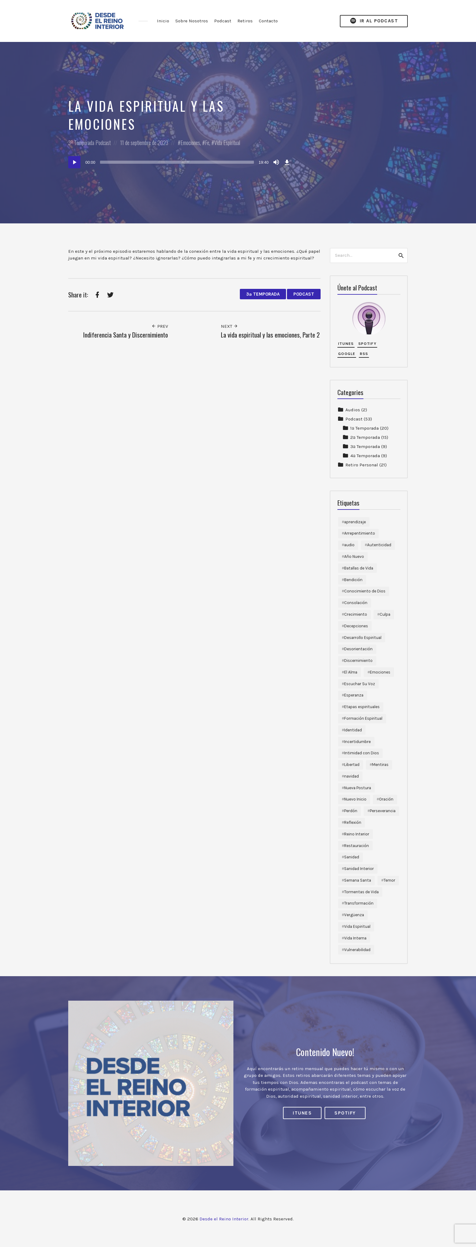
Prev (159, 326)
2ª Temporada (365, 437)
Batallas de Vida (358, 568)
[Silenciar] (276, 162)
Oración (386, 799)
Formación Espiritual (363, 718)
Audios (352, 410)
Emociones (190, 143)
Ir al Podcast (374, 21)
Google (346, 353)
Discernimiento (358, 660)
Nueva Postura (357, 788)
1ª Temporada (364, 428)
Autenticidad (379, 545)
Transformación (359, 903)
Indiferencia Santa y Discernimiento (125, 334)
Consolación (355, 602)
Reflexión (352, 822)
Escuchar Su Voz (359, 683)
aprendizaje (355, 522)
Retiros (245, 21)
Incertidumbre (357, 741)
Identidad (353, 730)
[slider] (177, 162)
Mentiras (380, 764)
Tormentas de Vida (361, 892)
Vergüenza (354, 915)
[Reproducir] (74, 162)
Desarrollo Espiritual (362, 637)
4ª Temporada (365, 455)
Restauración (356, 845)
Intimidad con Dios (361, 753)
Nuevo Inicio (355, 799)
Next (229, 326)
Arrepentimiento (359, 533)
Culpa (385, 614)
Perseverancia (383, 810)
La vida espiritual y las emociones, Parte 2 (270, 334)
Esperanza (353, 695)
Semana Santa (357, 880)
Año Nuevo (354, 556)
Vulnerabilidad (357, 949)
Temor (389, 880)
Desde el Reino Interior (223, 1219)
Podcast (222, 21)
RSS (364, 353)
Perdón (350, 810)
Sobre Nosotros (191, 21)
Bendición (353, 579)
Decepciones (356, 626)
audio (349, 545)
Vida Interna (355, 938)
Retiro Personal (361, 465)
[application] (180, 162)
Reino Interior (356, 834)
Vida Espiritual (227, 143)
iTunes (346, 343)
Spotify (367, 343)
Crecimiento (355, 614)
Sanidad (351, 857)
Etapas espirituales (362, 706)
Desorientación (358, 649)
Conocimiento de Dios (364, 591)
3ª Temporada (81, 143)
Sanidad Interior (359, 868)
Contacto (268, 21)
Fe (207, 143)
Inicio (163, 21)
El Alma (350, 672)
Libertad (351, 764)
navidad (351, 776)
